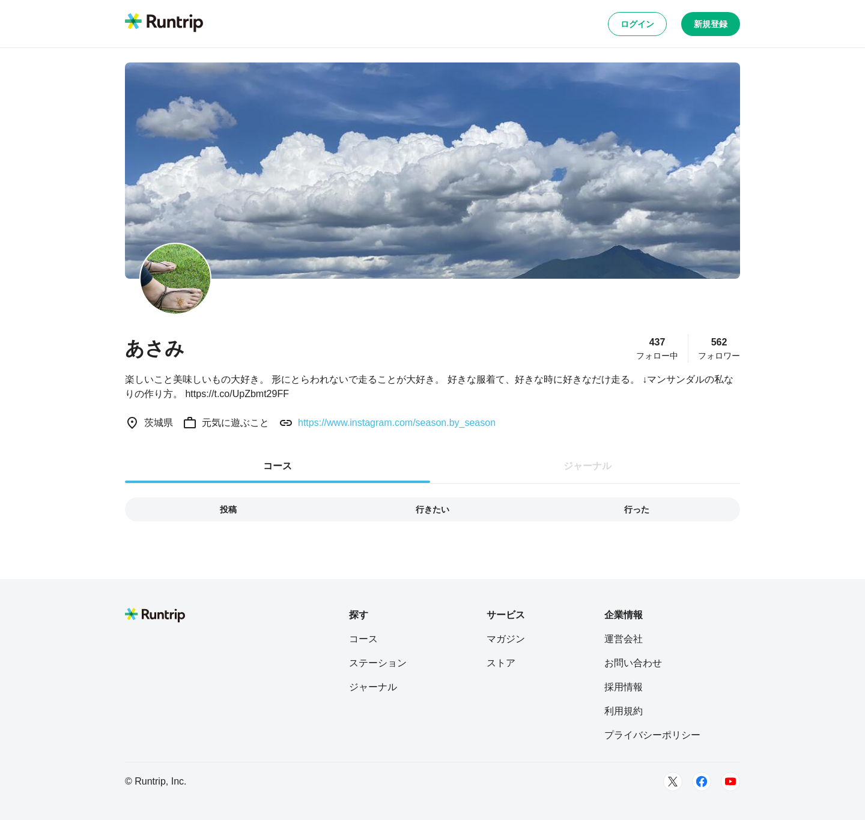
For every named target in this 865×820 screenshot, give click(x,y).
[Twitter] (672, 781)
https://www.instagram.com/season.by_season (397, 423)
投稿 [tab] (228, 509)
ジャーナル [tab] (587, 466)
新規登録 (710, 24)
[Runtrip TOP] (164, 23)
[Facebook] (701, 781)
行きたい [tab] (432, 509)
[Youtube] (730, 781)
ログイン (637, 24)
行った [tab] (636, 509)
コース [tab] (277, 466)
